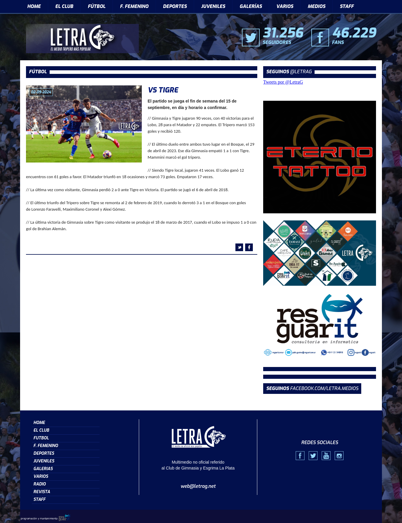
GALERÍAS (251, 6)
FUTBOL (41, 438)
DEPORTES (175, 6)
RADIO (39, 484)
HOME (34, 6)
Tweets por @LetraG (283, 82)
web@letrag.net (198, 486)
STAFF (347, 6)
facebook (249, 247)
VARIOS (284, 6)
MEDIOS (316, 6)
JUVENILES (213, 6)
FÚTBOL (96, 6)
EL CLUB (64, 6)
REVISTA (41, 492)
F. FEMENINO (134, 6)
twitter (239, 247)
